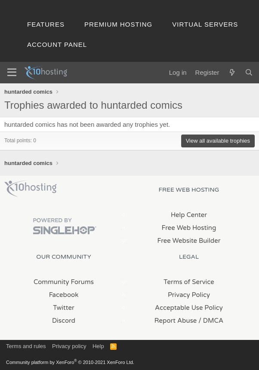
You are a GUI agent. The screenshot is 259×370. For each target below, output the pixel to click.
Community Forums (64, 282)
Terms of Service (188, 282)
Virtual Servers (205, 24)
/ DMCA (210, 320)
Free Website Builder (188, 241)
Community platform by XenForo (70, 362)
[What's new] (231, 72)
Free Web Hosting (189, 228)
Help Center (189, 215)
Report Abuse (175, 320)
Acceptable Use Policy (189, 308)
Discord (63, 320)
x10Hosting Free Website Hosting (30, 188)
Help (98, 346)
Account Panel (57, 44)
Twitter (63, 308)
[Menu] (12, 72)
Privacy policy (69, 346)
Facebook (64, 295)
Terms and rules (26, 346)
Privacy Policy (189, 295)
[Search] (248, 72)
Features (46, 24)
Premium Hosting (118, 24)
